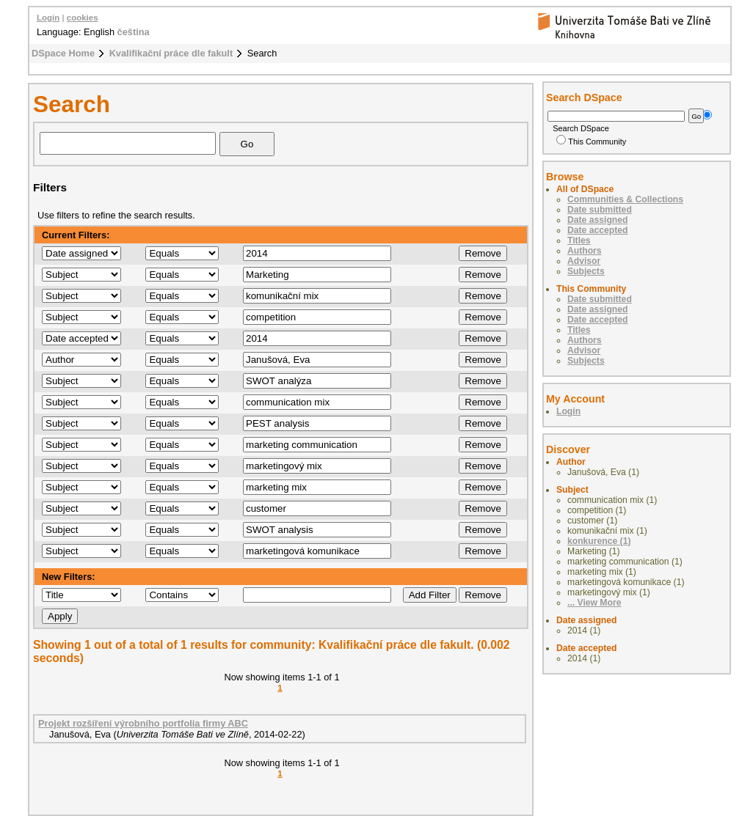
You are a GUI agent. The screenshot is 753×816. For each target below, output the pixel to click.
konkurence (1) (598, 541)
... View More (594, 603)
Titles (579, 240)
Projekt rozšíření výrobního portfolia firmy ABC (143, 723)
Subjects (586, 271)
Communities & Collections (625, 199)
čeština (133, 31)
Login (48, 17)
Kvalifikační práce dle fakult (171, 53)
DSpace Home (63, 53)
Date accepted (597, 230)
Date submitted (599, 210)
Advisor (583, 261)
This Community (591, 141)
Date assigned (597, 220)
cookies (82, 17)
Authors (584, 251)
